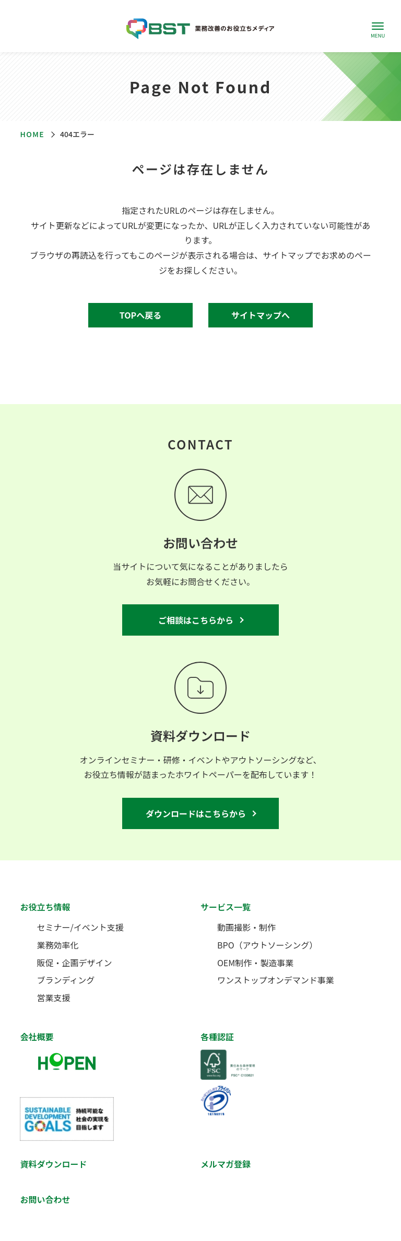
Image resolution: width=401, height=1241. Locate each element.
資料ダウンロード (53, 1164)
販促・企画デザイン (74, 962)
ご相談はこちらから (195, 620)
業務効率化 (57, 945)
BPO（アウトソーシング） (267, 945)
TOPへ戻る (140, 315)
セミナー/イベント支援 (80, 927)
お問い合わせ (45, 1199)
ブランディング (66, 980)
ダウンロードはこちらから (196, 813)
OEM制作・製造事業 (255, 962)
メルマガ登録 (225, 1164)
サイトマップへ (260, 315)
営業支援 (53, 997)
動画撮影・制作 (246, 927)
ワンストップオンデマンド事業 (275, 980)
